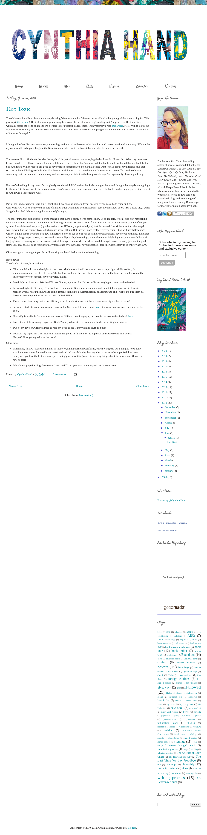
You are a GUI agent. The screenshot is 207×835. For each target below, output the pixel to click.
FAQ (89, 86)
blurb (194, 639)
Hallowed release (174, 693)
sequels (160, 738)
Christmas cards (191, 659)
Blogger (132, 827)
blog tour (184, 639)
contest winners (186, 662)
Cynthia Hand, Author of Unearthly (172, 523)
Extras (170, 86)
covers (163, 667)
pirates (198, 715)
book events (180, 643)
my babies (170, 704)
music (160, 704)
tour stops (171, 764)
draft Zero (173, 671)
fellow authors (184, 675)
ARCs (191, 635)
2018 (164, 361)
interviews (192, 697)
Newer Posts (15, 386)
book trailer (179, 651)
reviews (196, 726)
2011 (164, 397)
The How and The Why (180, 756)
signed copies (190, 738)
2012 (164, 392)
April (167, 455)
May (167, 450)
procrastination (169, 719)
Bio (67, 86)
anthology (178, 636)
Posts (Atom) (86, 395)
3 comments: (60, 374)
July (167, 428)
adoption (178, 632)
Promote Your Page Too (167, 530)
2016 (164, 371)
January (169, 470)
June (167, 433)
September (170, 417)
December (170, 407)
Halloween (191, 693)
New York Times (169, 711)
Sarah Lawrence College (185, 734)
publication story (167, 722)
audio (160, 639)
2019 (164, 356)
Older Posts (142, 386)
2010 (164, 402)
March (168, 460)
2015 (164, 376)
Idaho (160, 696)
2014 (164, 382)
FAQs (170, 675)
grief (179, 688)
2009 (164, 477)
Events (114, 86)
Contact (142, 86)
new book (177, 708)
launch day (163, 700)
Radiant (191, 723)
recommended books (166, 727)
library (178, 700)
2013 (164, 387)
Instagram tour (175, 697)
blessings (171, 639)
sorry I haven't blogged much (176, 745)
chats (159, 659)
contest (161, 662)
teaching (194, 749)
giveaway (163, 687)
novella (197, 711)
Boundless (188, 654)
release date (184, 727)
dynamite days (190, 671)
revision (168, 730)
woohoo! (176, 773)
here (97, 307)
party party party (182, 715)
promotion (190, 719)
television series (165, 753)
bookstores (172, 655)
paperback (165, 715)
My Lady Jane (186, 704)
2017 (164, 366)
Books (43, 86)
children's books (173, 659)
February (169, 465)
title (159, 764)
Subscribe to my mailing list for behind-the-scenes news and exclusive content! (177, 245)
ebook (160, 675)
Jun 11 (171, 437)
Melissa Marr (191, 700)
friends (179, 683)
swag (185, 749)
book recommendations (177, 647)
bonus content (163, 643)
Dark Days (183, 667)
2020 (164, 350)
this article (22, 122)
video (185, 768)
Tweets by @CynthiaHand (171, 500)
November (170, 412)
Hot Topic (18, 109)
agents (189, 631)
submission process (167, 749)
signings (179, 741)
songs (195, 742)
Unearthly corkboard (167, 768)
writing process (171, 777)
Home (19, 86)
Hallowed (192, 687)
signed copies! (163, 742)
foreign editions (178, 679)
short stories (173, 738)
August (168, 422)
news (186, 711)
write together (192, 773)
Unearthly (188, 764)
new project (195, 708)
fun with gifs (192, 683)
